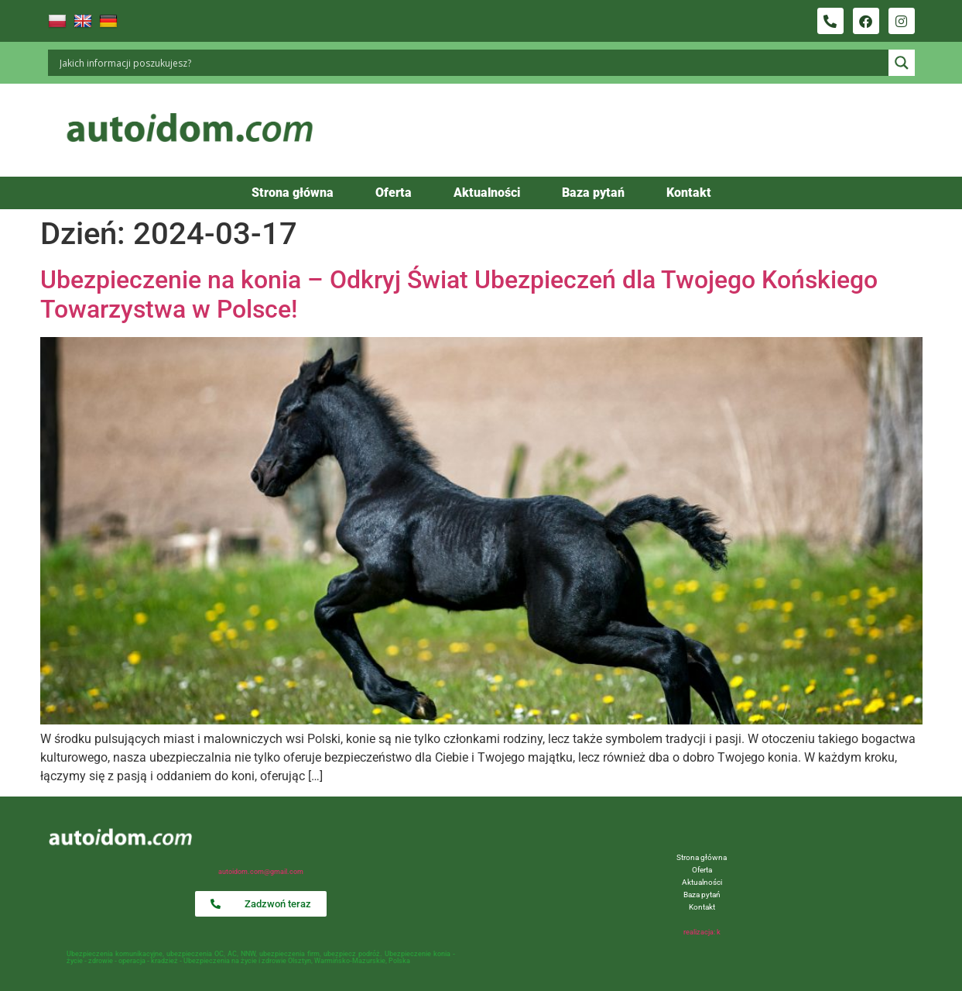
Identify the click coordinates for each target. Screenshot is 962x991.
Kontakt (688, 192)
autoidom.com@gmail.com (260, 872)
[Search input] (472, 63)
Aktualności (487, 192)
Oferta (393, 192)
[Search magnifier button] (901, 63)
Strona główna (293, 192)
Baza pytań (593, 192)
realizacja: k (702, 932)
